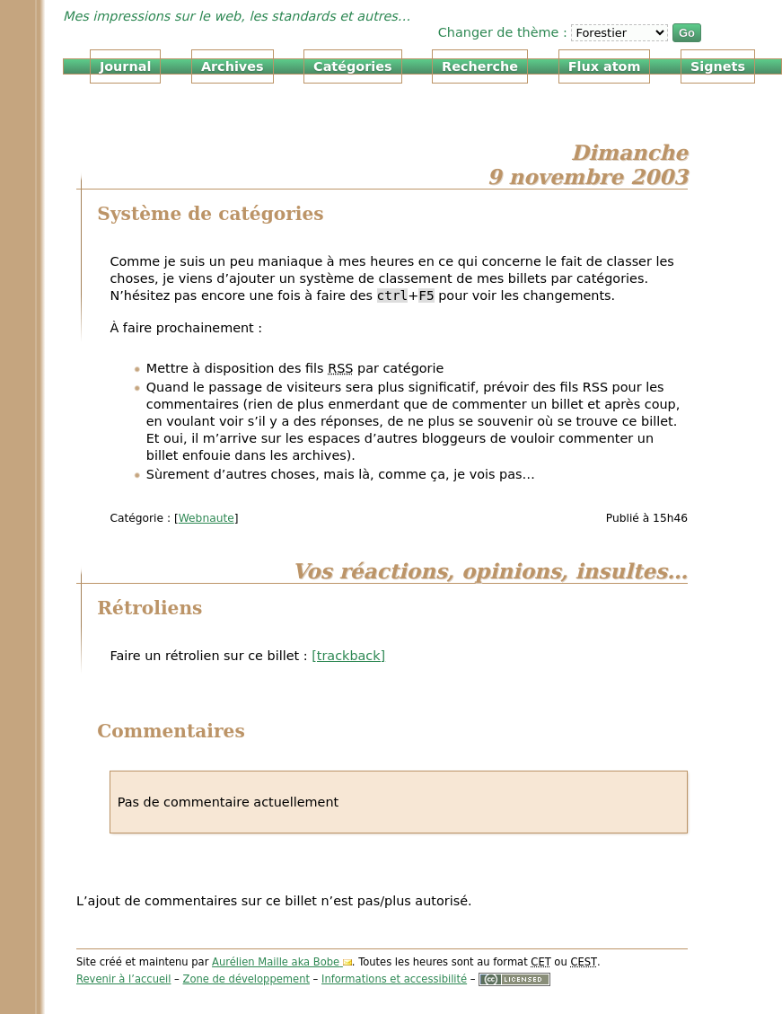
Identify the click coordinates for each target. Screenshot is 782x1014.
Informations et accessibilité (394, 979)
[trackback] (348, 655)
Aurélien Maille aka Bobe (275, 962)
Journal (125, 66)
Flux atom (604, 66)
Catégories (352, 66)
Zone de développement (246, 979)
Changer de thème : (505, 32)
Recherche (480, 66)
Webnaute (206, 518)
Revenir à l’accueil (123, 979)
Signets (717, 66)
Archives (232, 66)
